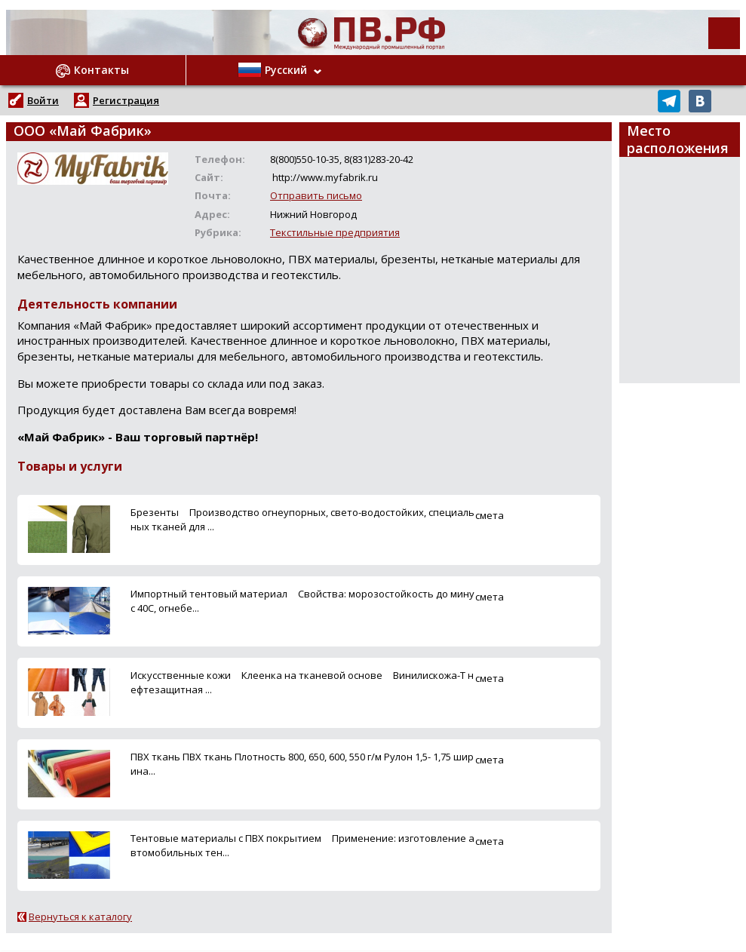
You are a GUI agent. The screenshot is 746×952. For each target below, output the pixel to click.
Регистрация (126, 100)
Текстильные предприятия (335, 232)
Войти (43, 100)
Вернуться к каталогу (80, 916)
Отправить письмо (316, 195)
